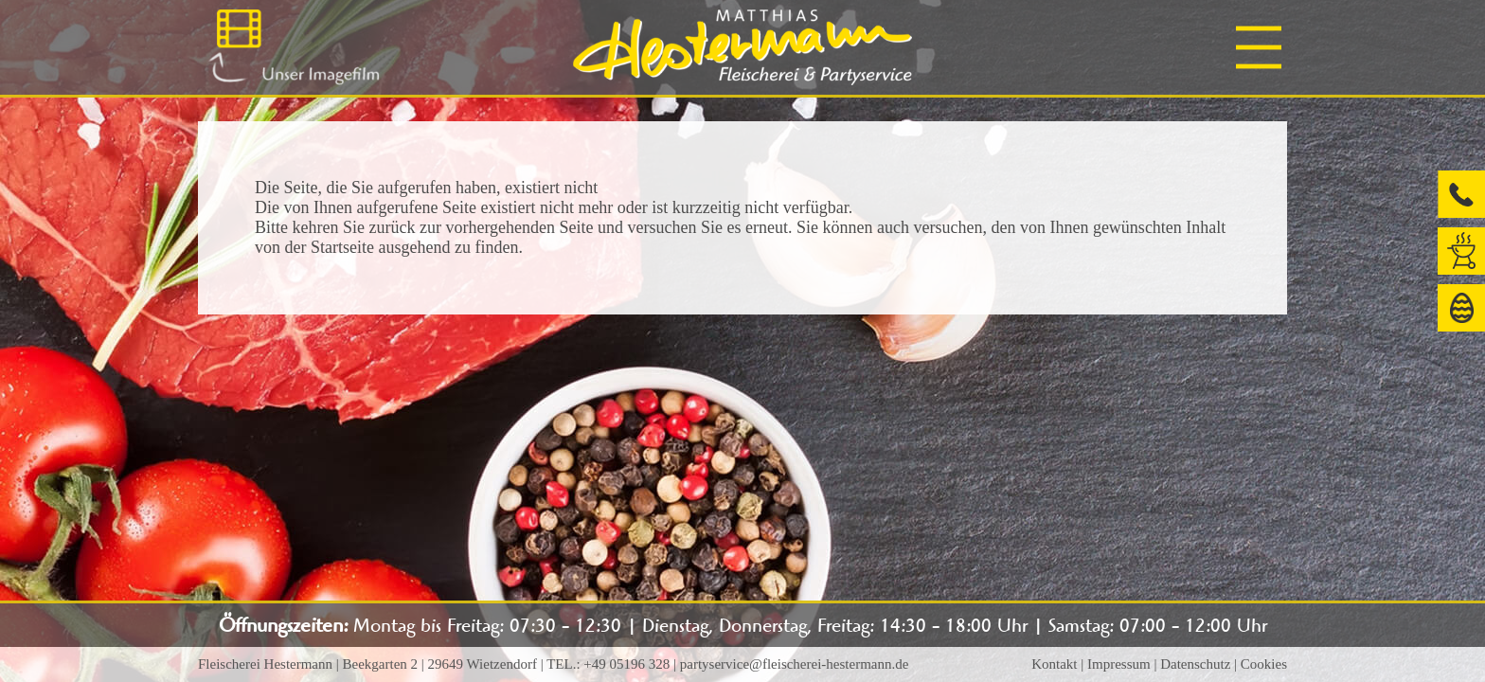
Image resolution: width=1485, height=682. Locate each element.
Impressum (1119, 664)
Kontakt (1054, 664)
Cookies (1264, 664)
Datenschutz (1195, 664)
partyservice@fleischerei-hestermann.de (794, 664)
